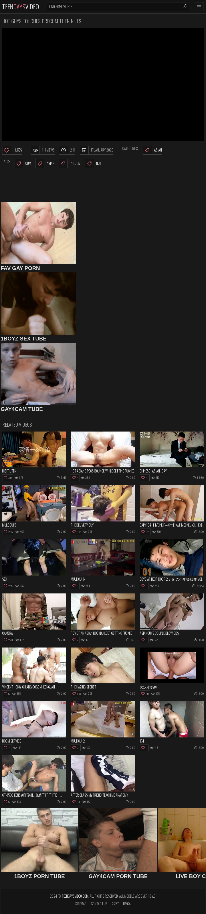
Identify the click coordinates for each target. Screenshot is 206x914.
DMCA (127, 903)
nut (93, 163)
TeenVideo (20, 6)
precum (70, 163)
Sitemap (81, 903)
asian (45, 163)
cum (22, 163)
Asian (152, 150)
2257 (115, 903)
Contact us (99, 903)
